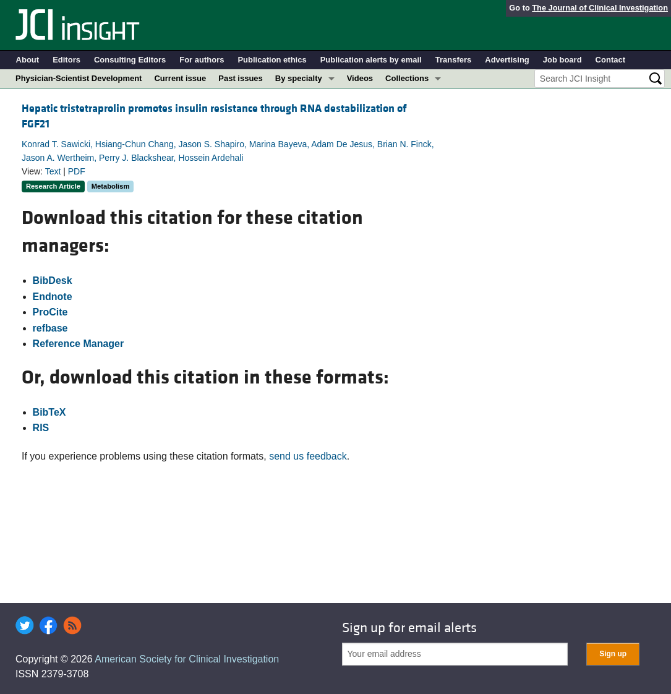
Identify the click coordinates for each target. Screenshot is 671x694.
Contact (610, 59)
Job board (562, 59)
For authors (201, 59)
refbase (50, 328)
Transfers (453, 59)
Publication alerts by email (371, 59)
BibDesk (52, 280)
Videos (360, 78)
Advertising (507, 59)
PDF (76, 171)
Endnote (52, 296)
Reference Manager (78, 343)
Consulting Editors (130, 59)
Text (53, 171)
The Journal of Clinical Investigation (600, 7)
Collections (407, 78)
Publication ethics (271, 59)
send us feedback (307, 456)
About (28, 59)
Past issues (240, 78)
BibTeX (49, 412)
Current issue (180, 78)
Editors (66, 59)
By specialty (298, 78)
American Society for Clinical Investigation (187, 659)
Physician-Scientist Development (78, 78)
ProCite (50, 312)
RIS (41, 427)
